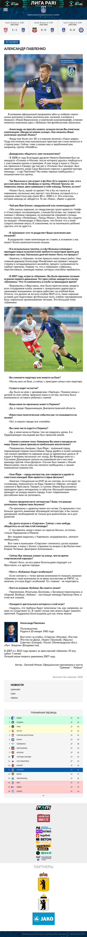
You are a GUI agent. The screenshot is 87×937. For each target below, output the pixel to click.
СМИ (13, 694)
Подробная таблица (43, 796)
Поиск (14, 698)
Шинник (15, 690)
